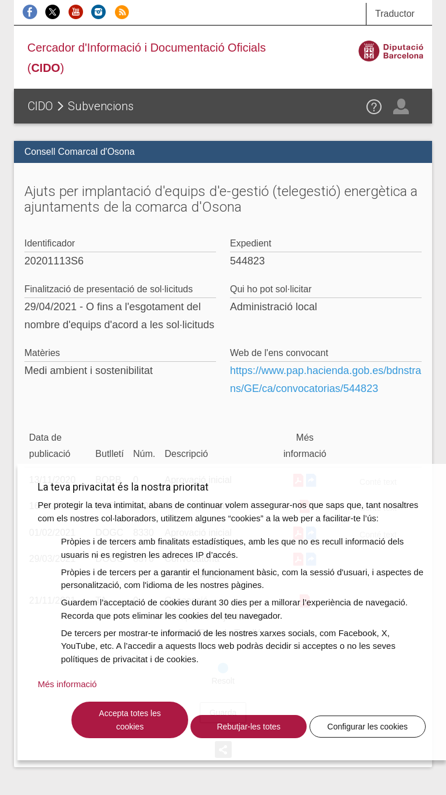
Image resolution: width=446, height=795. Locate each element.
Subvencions (101, 106)
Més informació (67, 684)
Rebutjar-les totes (248, 726)
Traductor (395, 14)
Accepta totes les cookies (130, 720)
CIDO (40, 106)
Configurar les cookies (368, 726)
